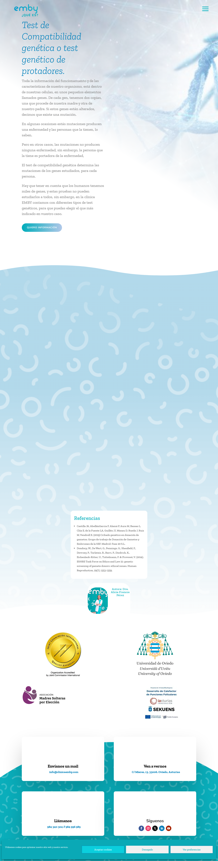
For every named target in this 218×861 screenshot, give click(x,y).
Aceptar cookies (103, 849)
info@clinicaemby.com (63, 772)
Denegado (147, 849)
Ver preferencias (192, 849)
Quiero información (42, 227)
